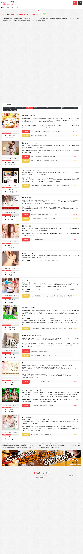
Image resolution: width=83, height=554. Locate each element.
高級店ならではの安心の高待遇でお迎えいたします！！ (55, 355)
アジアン (44, 14)
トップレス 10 (56, 107)
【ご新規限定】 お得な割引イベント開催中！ (55, 405)
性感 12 (29, 107)
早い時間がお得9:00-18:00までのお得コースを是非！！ (55, 214)
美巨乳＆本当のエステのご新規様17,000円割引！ (55, 156)
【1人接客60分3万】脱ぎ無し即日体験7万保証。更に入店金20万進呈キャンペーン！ (55, 328)
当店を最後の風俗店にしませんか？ (55, 135)
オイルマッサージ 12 (19, 107)
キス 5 (13, 110)
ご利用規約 (71, 475)
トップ (3, 7)
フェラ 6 (6, 110)
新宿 (8, 7)
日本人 (12, 7)
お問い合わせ (78, 475)
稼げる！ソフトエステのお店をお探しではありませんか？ (55, 160)
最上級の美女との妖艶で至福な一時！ (55, 351)
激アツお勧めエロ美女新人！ (55, 239)
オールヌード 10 (45, 107)
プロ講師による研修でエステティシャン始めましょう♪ (55, 218)
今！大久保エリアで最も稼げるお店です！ (55, 434)
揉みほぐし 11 (8, 107)
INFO (75, 2)
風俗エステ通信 (44, 477)
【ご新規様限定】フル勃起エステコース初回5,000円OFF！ (55, 131)
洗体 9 (64, 107)
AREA (80, 2)
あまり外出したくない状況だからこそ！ (55, 381)
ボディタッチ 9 (73, 107)
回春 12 (36, 107)
